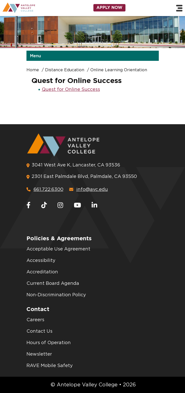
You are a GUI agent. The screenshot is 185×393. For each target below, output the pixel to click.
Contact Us (39, 331)
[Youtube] (77, 205)
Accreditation (42, 272)
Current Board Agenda (52, 283)
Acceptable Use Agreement (58, 249)
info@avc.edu (88, 189)
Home (32, 70)
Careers (35, 320)
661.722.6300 (44, 189)
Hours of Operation (48, 343)
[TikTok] (44, 205)
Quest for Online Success (71, 89)
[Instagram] (60, 205)
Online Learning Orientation (118, 70)
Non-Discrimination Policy (56, 295)
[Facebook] (28, 205)
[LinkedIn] (94, 205)
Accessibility (40, 260)
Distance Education (64, 70)
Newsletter (39, 354)
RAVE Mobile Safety (49, 365)
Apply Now (109, 8)
